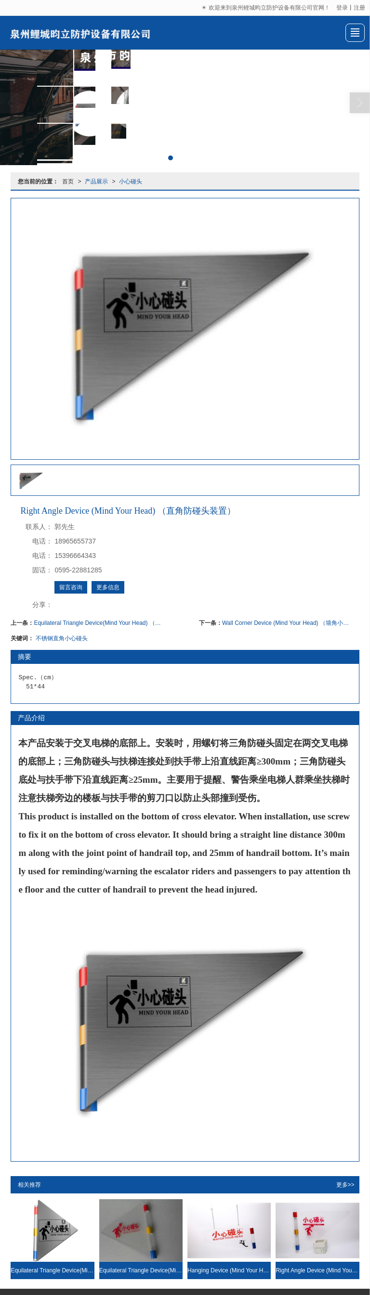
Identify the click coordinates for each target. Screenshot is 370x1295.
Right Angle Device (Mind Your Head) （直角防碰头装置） (317, 1270)
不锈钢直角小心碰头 (62, 638)
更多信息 (107, 586)
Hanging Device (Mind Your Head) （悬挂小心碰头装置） (229, 1270)
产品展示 (96, 181)
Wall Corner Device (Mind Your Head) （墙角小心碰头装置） (286, 622)
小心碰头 (130, 181)
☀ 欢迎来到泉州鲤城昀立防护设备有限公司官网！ (266, 7)
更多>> (345, 1184)
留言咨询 (70, 586)
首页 (68, 181)
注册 (359, 7)
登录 (342, 7)
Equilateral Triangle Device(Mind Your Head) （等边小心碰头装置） (97, 622)
